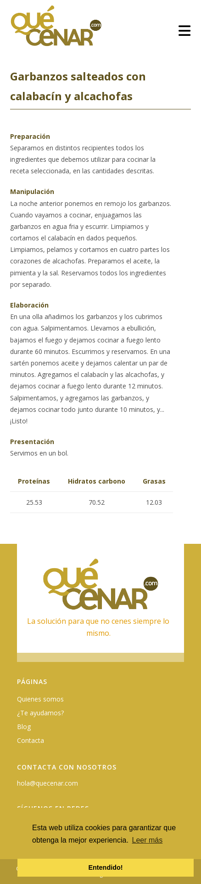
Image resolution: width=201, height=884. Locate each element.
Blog (24, 726)
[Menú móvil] (185, 30)
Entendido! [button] (105, 867)
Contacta (30, 740)
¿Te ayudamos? (40, 712)
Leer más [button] (147, 840)
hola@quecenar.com (47, 783)
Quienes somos (40, 699)
